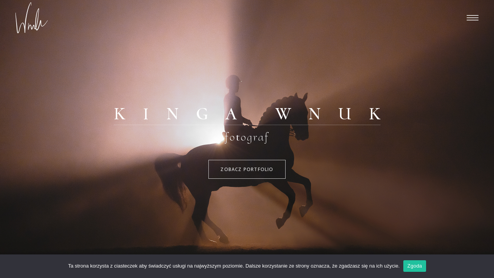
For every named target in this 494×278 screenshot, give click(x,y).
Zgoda (414, 266)
